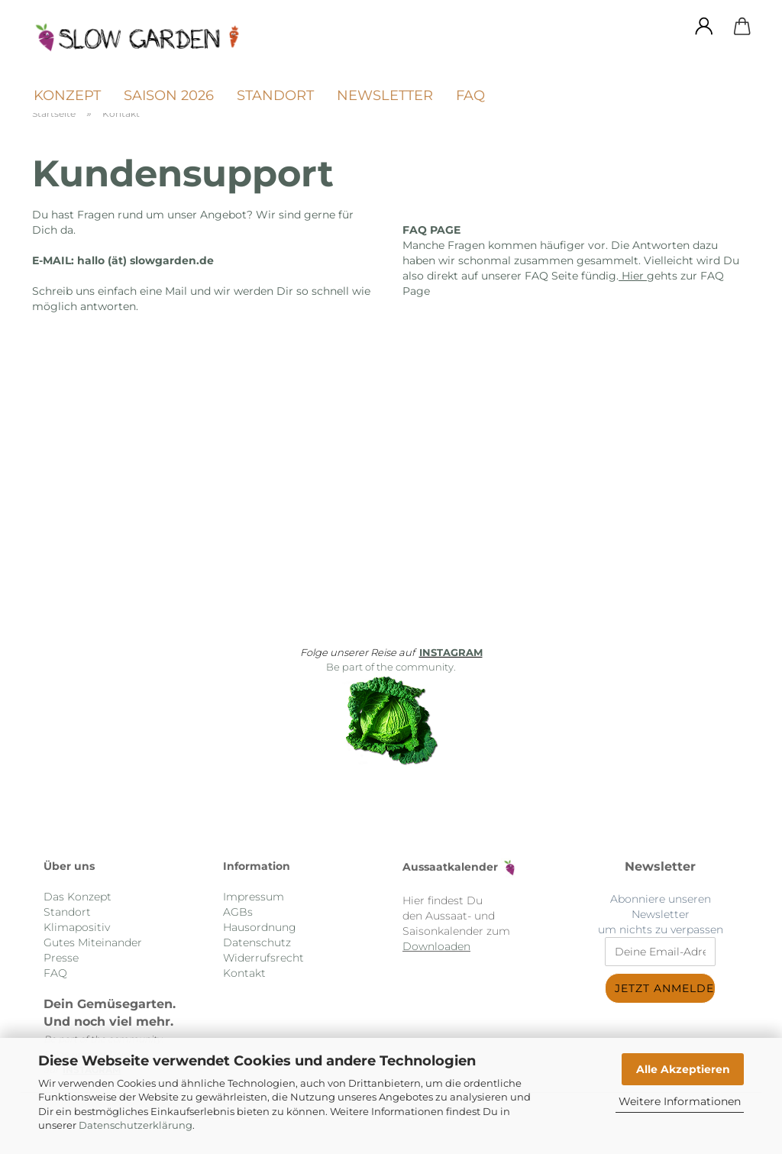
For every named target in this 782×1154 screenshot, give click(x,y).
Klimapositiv (77, 927)
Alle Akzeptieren (683, 1069)
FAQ (470, 95)
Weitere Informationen (680, 1101)
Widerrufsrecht (263, 958)
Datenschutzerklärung (135, 1125)
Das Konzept (77, 896)
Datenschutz (257, 942)
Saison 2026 (169, 95)
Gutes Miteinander (93, 942)
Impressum (253, 896)
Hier (631, 276)
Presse (61, 958)
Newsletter (385, 95)
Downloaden (436, 946)
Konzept (67, 95)
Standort (275, 95)
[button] (704, 26)
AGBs (238, 912)
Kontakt (244, 973)
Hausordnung (259, 927)
